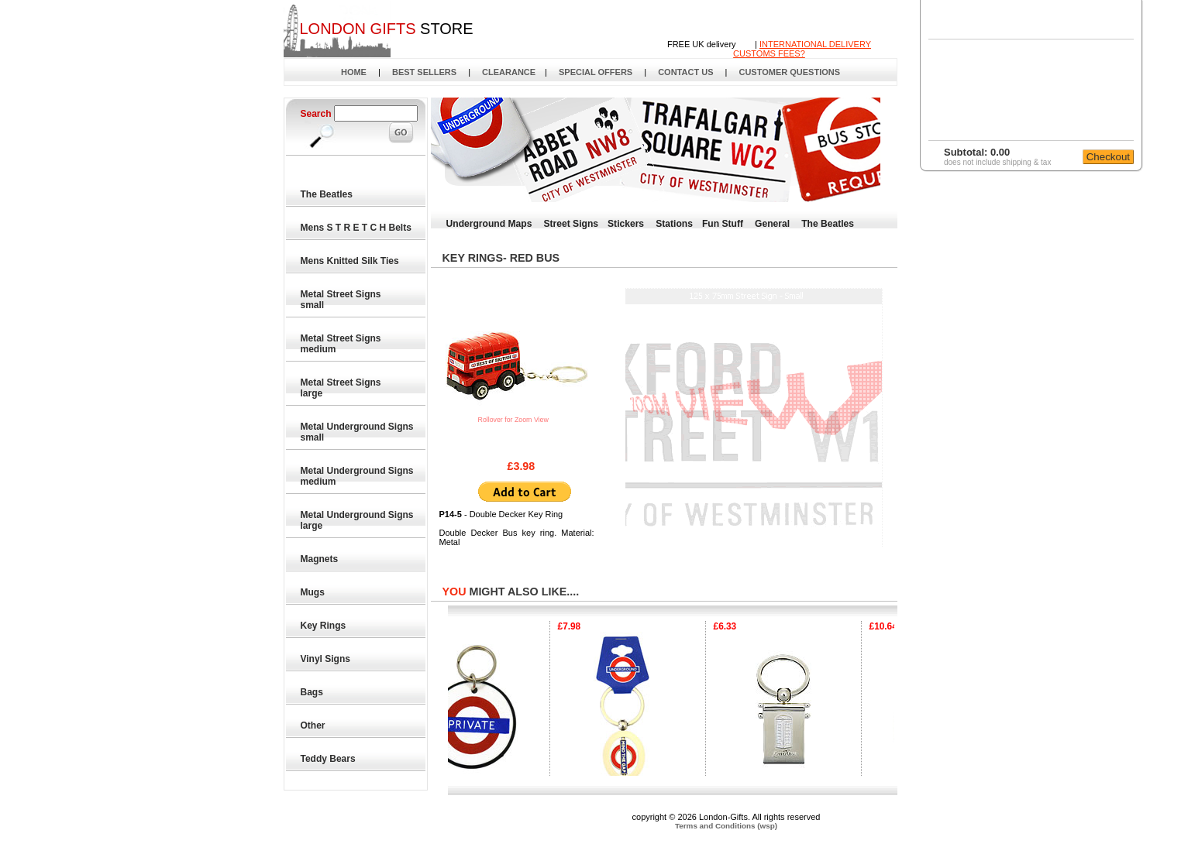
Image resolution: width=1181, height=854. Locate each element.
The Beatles (327, 194)
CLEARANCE (508, 72)
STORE (386, 28)
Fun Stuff (722, 223)
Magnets (320, 559)
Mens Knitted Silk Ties (350, 261)
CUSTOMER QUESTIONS (789, 72)
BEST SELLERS (424, 72)
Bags (312, 692)
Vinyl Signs (326, 658)
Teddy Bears (328, 758)
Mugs (313, 592)
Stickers (626, 223)
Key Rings (324, 625)
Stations (674, 223)
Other (313, 725)
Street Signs (570, 223)
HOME (354, 72)
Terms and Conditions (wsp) (726, 825)
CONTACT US (685, 72)
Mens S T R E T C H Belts (357, 227)
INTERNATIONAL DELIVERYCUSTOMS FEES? (802, 48)
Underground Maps (489, 223)
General (772, 223)
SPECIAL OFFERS (595, 72)
